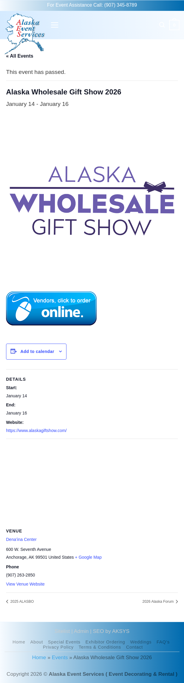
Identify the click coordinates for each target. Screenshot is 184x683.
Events (60, 657)
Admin (81, 631)
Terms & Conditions (100, 647)
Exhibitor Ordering (105, 642)
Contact (134, 647)
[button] (54, 25)
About (36, 642)
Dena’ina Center (21, 539)
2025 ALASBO (21, 601)
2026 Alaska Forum (158, 601)
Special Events (64, 642)
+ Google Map (88, 557)
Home (19, 642)
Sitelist (62, 631)
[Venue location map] (92, 482)
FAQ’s (163, 642)
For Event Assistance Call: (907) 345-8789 (92, 5)
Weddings (141, 642)
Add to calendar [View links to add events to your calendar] (37, 351)
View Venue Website (25, 584)
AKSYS (121, 631)
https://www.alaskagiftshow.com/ (36, 430)
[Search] (162, 24)
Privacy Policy (58, 647)
